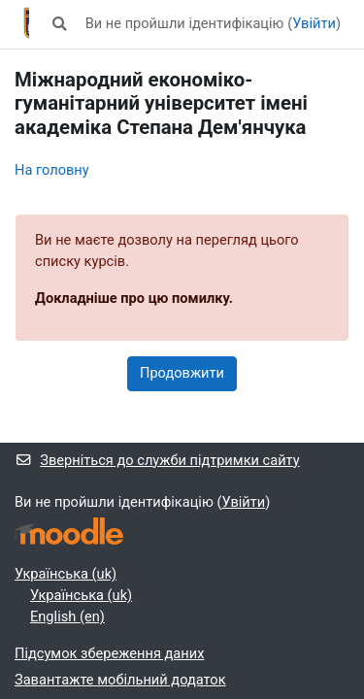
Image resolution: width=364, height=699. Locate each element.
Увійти (314, 23)
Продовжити (182, 373)
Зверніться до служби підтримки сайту (157, 460)
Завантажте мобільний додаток (120, 679)
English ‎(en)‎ (67, 616)
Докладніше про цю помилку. (134, 298)
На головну (52, 170)
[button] (59, 24)
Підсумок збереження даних (109, 653)
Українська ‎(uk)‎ (65, 573)
